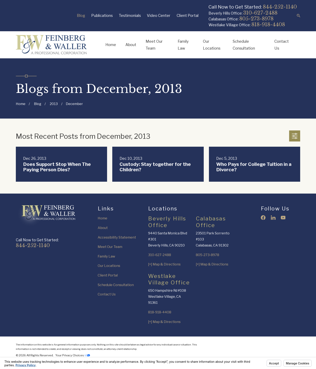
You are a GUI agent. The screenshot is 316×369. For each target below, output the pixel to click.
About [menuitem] (130, 44)
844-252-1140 (280, 7)
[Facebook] (263, 217)
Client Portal (188, 15)
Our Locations (109, 266)
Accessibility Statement (117, 237)
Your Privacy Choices (72, 355)
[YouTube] (283, 217)
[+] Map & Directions (164, 264)
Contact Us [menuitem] (281, 44)
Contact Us (107, 294)
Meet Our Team (110, 247)
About (103, 228)
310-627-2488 (260, 13)
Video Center (158, 15)
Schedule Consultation (116, 285)
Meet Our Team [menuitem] (154, 44)
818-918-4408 (268, 24)
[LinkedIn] (273, 217)
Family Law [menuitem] (183, 44)
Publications (102, 15)
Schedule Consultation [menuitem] (244, 44)
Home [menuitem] (110, 44)
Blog (81, 15)
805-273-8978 (256, 18)
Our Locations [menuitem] (211, 44)
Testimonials (130, 15)
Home (102, 218)
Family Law (106, 256)
